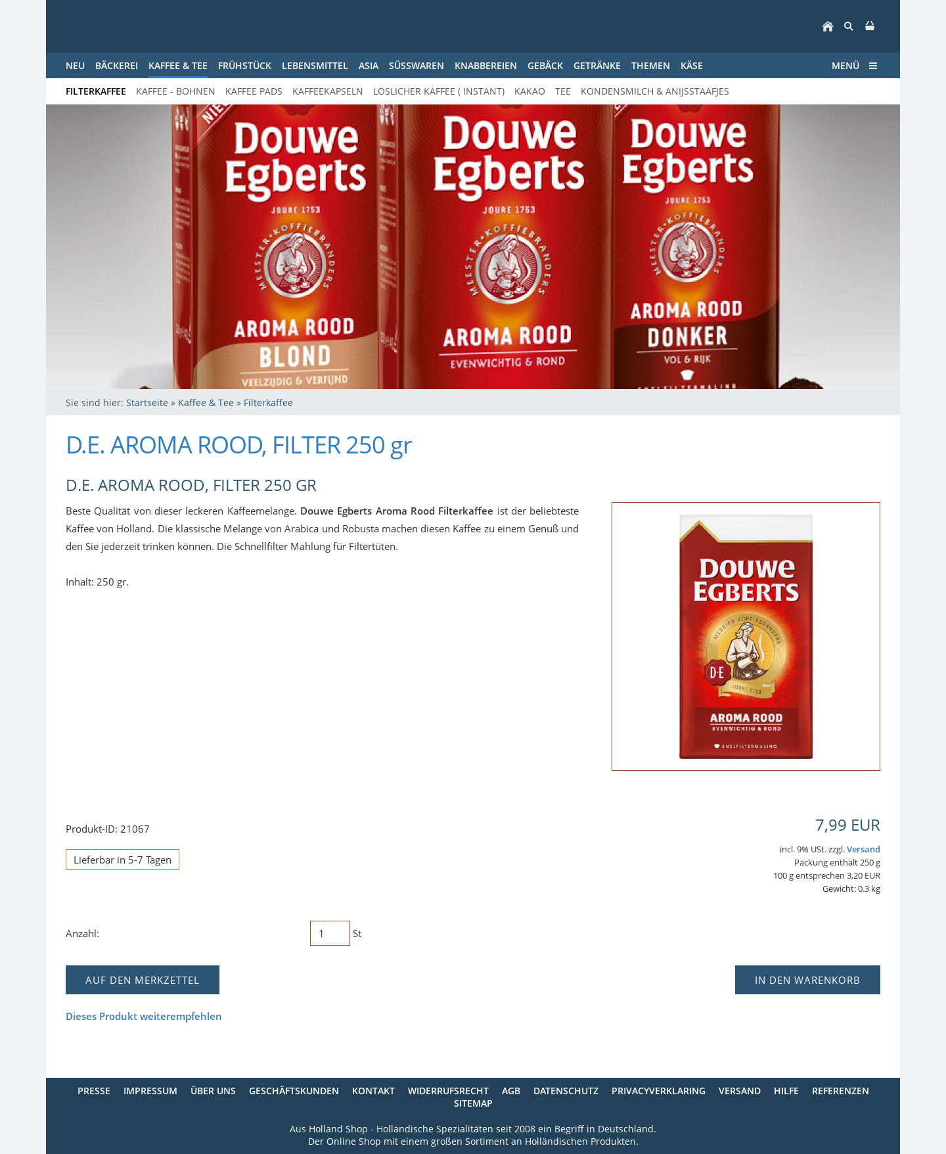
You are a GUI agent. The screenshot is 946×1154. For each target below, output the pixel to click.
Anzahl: (82, 933)
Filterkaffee (268, 402)
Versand (863, 849)
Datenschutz (565, 1090)
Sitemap (473, 1103)
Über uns (213, 1090)
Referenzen (840, 1090)
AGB (511, 1090)
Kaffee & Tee (206, 402)
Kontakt (373, 1090)
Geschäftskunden (294, 1090)
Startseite (147, 402)
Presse (94, 1090)
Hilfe (786, 1090)
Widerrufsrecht (448, 1090)
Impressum (150, 1090)
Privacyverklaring (659, 1090)
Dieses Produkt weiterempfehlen (144, 1016)
